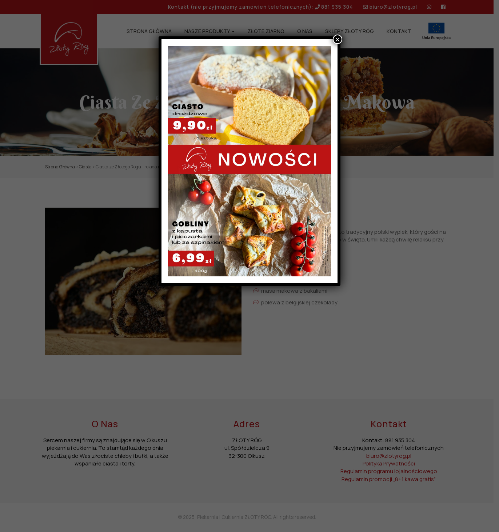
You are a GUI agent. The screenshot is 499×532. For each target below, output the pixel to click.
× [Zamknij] (337, 39)
